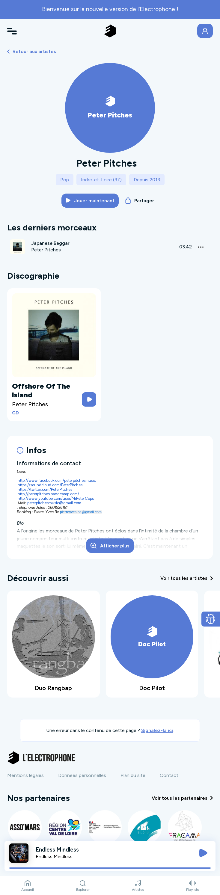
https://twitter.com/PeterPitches (45, 489)
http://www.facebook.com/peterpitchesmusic (57, 480)
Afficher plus (110, 546)
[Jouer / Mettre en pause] (203, 853)
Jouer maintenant (90, 200)
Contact (169, 775)
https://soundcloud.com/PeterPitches (50, 485)
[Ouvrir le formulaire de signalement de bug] (210, 619)
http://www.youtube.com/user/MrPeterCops (56, 498)
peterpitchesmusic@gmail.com (54, 503)
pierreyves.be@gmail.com (81, 512)
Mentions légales (25, 775)
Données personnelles (82, 775)
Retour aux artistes (31, 51)
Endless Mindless (54, 856)
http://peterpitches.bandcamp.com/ (48, 494)
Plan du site (132, 775)
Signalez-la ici (157, 730)
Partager (139, 200)
